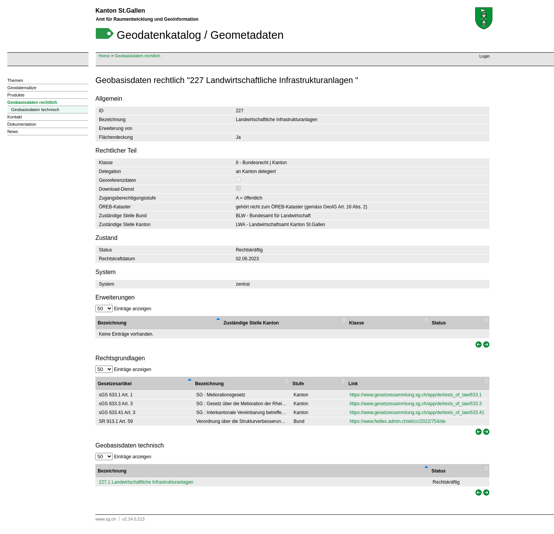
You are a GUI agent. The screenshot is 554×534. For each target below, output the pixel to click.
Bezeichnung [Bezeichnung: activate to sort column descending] (112, 471)
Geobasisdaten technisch (35, 109)
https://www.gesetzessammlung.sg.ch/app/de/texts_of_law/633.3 (416, 403)
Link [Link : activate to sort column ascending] (353, 383)
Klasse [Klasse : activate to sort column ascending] (356, 323)
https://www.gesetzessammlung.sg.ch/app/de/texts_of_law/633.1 (416, 395)
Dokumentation (21, 124)
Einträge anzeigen (123, 308)
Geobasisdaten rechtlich (137, 55)
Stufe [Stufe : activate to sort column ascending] (298, 383)
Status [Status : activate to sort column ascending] (439, 323)
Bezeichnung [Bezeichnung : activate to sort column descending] (112, 323)
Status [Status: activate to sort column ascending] (439, 471)
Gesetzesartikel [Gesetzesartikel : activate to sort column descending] (115, 383)
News (12, 131)
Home (104, 55)
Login (484, 56)
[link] (478, 344)
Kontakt (14, 117)
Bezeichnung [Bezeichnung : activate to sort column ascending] (209, 383)
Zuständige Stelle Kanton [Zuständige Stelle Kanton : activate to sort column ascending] (251, 323)
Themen (15, 80)
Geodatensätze (22, 87)
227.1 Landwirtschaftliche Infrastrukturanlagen (146, 482)
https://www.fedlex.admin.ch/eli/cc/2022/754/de (398, 421)
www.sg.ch (105, 519)
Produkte (16, 95)
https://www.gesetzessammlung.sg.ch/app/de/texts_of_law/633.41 (417, 412)
